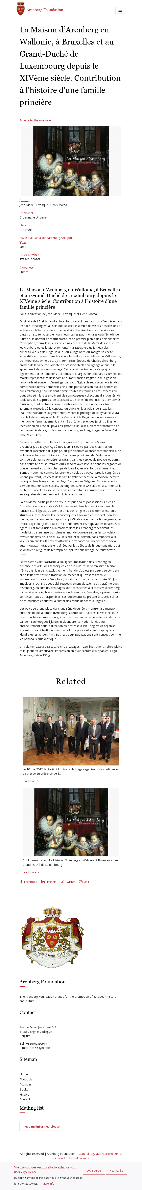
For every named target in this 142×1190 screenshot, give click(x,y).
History (24, 1094)
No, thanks (116, 1170)
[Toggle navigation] (120, 10)
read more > (31, 781)
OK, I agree (94, 1170)
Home (24, 1074)
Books (24, 1089)
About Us (26, 1079)
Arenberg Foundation (40, 9)
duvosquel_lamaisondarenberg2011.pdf (46, 238)
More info (48, 1183)
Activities (25, 1084)
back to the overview (35, 120)
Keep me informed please (41, 1126)
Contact (25, 1099)
